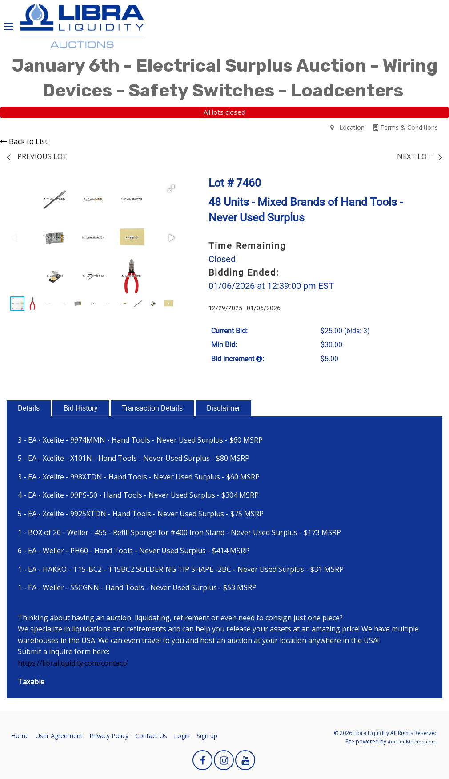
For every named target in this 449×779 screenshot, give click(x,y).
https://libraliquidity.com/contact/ (73, 663)
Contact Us (151, 735)
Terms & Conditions (405, 127)
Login (182, 735)
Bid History (81, 408)
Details (29, 408)
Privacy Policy (108, 735)
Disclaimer (223, 408)
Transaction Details (152, 408)
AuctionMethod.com (412, 741)
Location (347, 127)
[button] (171, 188)
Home (20, 735)
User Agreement (59, 735)
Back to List (24, 141)
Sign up (206, 735)
